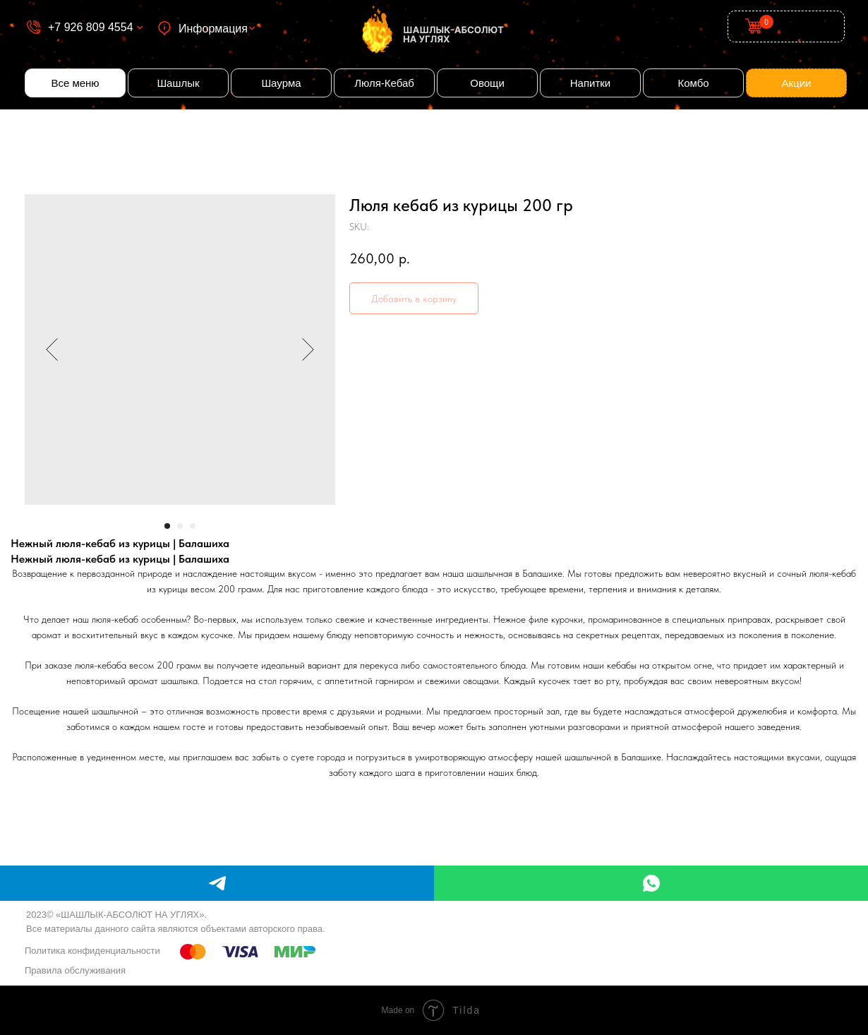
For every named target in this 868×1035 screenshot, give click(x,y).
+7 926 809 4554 (90, 27)
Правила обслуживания (75, 970)
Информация (213, 29)
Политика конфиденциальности (92, 950)
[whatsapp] (651, 883)
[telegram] (217, 883)
